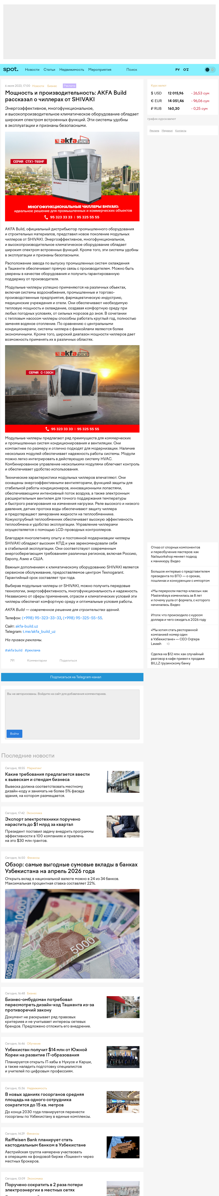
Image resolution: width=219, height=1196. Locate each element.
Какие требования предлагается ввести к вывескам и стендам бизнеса (47, 777)
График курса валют (163, 119)
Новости (32, 69)
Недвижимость (71, 69)
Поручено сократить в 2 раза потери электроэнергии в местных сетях (44, 1187)
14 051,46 (176, 101)
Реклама (154, 130)
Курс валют (158, 85)
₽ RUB (156, 108)
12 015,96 (176, 93)
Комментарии (34, 660)
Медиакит (167, 130)
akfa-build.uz (27, 626)
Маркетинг (34, 768)
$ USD (156, 93)
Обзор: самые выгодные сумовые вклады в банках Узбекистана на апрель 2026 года (71, 867)
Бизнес (32, 993)
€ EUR (156, 101)
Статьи (49, 69)
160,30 (174, 108)
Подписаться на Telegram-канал (72, 677)
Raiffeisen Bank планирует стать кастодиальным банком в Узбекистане (45, 1142)
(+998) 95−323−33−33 (41, 618)
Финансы (33, 857)
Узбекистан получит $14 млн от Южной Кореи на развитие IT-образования (46, 1052)
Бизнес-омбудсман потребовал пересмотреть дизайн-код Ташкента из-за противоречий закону (49, 1005)
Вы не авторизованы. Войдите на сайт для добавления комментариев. (72, 708)
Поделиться (66, 660)
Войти (14, 734)
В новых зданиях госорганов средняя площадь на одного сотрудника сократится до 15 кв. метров (44, 1099)
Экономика (34, 813)
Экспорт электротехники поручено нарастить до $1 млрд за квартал (42, 821)
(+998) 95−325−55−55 (82, 618)
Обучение (34, 1043)
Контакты (180, 130)
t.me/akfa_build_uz (39, 631)
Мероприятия (99, 69)
